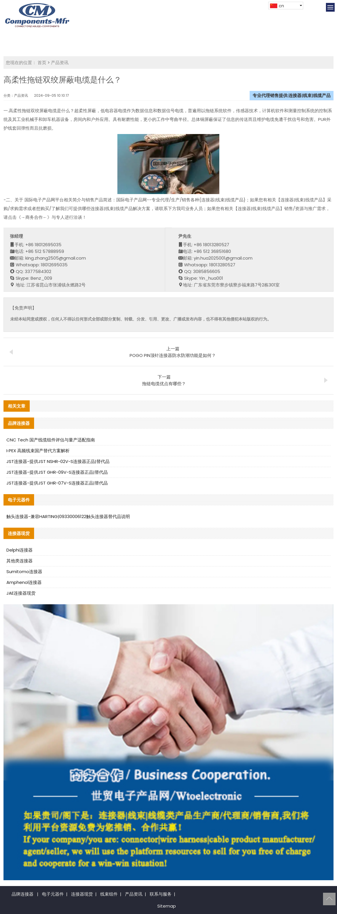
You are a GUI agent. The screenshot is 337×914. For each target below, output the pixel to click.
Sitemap (166, 906)
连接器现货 (82, 894)
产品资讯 (59, 62)
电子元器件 (53, 894)
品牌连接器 (22, 894)
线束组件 (109, 894)
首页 (42, 62)
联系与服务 (161, 894)
